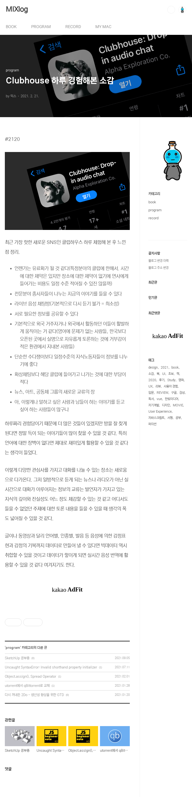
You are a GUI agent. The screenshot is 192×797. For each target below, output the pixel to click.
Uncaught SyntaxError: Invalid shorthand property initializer (51, 667)
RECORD (73, 26)
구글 (174, 393)
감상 (182, 393)
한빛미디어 (171, 399)
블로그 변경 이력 (158, 261)
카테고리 (154, 194)
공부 (178, 418)
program (13, 648)
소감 (151, 374)
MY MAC (103, 26)
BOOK (11, 26)
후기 (161, 380)
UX (150, 386)
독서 (151, 399)
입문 (151, 393)
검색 (171, 9)
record (153, 218)
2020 (152, 380)
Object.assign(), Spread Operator (30, 676)
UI (163, 374)
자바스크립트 (156, 418)
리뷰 (158, 386)
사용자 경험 (171, 386)
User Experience (160, 411)
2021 (165, 367)
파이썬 (152, 424)
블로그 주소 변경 (158, 268)
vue (159, 399)
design (153, 367)
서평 (170, 418)
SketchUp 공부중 (17, 658)
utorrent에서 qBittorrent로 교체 (27, 686)
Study (171, 380)
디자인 (166, 405)
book (152, 202)
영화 (181, 380)
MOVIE (178, 405)
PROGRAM (41, 26)
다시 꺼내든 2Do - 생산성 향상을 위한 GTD (34, 695)
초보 (171, 374)
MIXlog (17, 9)
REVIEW (162, 393)
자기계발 (153, 405)
